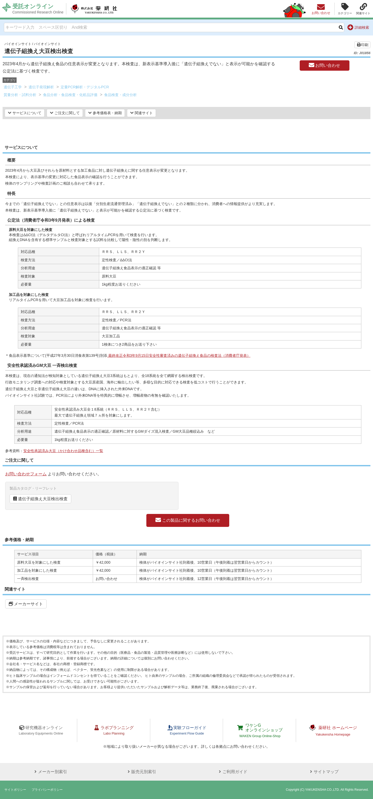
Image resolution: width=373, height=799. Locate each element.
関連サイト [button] (141, 113)
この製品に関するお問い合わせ (187, 520)
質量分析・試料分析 (20, 95)
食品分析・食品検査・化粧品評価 (70, 95)
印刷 (362, 45)
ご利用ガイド (232, 771)
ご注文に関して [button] (65, 113)
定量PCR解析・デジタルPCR (85, 87)
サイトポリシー (15, 789)
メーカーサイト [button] (26, 604)
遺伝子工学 (13, 87)
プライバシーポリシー (47, 789)
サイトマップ (323, 771)
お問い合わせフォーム (26, 474)
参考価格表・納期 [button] (105, 113)
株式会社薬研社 (94, 9)
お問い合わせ (324, 65)
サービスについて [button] (24, 113)
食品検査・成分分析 (120, 95)
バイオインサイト (17, 44)
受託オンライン (38, 8)
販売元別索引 (141, 771)
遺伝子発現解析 (41, 87)
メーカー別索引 (50, 771)
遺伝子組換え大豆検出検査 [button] (40, 499)
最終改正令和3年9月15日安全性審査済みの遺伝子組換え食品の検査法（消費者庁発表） (178, 355)
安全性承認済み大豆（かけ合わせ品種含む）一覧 (63, 451)
